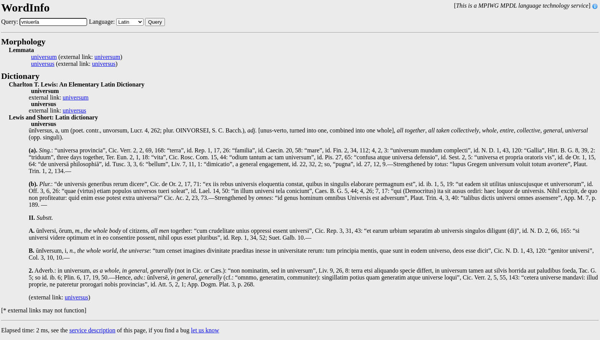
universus (42, 64)
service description (92, 330)
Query (155, 22)
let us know (205, 330)
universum (44, 57)
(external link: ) (76, 57)
